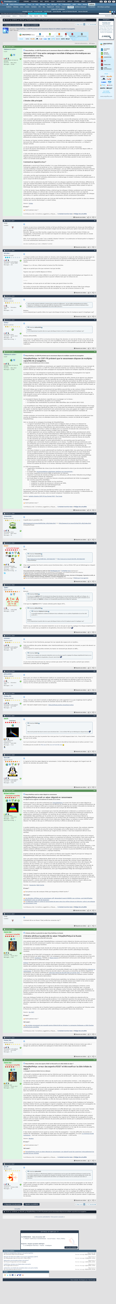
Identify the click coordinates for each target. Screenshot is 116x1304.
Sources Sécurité (82, 11)
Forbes (31, 203)
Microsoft (42, 4)
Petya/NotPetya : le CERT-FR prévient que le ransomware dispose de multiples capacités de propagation (46, 29)
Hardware (34, 7)
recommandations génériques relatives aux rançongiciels (54, 471)
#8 (94, 543)
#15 (94, 790)
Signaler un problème (31, 25)
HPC (39, 7)
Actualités (17, 1209)
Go (29, 1012)
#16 (94, 913)
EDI (59, 4)
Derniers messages (6, 15)
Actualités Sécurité (27, 11)
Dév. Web (54, 4)
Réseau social (22, 15)
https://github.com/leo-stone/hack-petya (61, 705)
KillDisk (25, 963)
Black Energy (54, 958)
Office (79, 4)
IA (33, 4)
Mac (44, 7)
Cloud (29, 4)
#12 (94, 693)
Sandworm (38, 958)
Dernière (93, 24)
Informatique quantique (103, 7)
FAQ (41, 1)
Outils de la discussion (81, 43)
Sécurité (70, 7)
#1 (94, 46)
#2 (94, 220)
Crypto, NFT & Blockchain (58, 9)
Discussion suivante (57, 1217)
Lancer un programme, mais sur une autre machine (18, 1253)
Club (89, 1)
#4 (94, 296)
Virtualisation (91, 7)
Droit (83, 1)
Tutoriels (34, 1)
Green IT (64, 7)
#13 (94, 715)
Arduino (27, 7)
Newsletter (60, 1)
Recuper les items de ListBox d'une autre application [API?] (21, 1257)
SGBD (74, 4)
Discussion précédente (43, 1217)
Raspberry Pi (50, 7)
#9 (94, 584)
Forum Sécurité (38, 11)
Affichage (91, 43)
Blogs (47, 1)
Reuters (31, 1138)
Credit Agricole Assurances (35, 1238)
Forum (7, 20)
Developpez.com (55, 571)
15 (15, 570)
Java (48, 4)
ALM (37, 4)
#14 (94, 754)
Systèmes (91, 4)
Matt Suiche (40, 885)
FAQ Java (43, 745)
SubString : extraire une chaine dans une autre (17, 1264)
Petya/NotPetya (58, 803)
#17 (94, 929)
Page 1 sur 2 (80, 24)
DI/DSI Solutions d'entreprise (18, 4)
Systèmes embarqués (80, 7)
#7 (94, 513)
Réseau (58, 7)
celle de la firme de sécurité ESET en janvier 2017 (64, 973)
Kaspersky (32, 885)
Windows (15, 7)
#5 (94, 319)
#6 (94, 351)
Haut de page (91, 1280)
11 (90, 217)
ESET (32, 1012)
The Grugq (59, 496)
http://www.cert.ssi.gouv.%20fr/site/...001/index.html (39, 523)
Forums (26, 1)
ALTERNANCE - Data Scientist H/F (33, 1237)
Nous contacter (74, 1280)
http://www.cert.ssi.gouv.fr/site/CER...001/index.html (75, 523)
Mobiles (85, 4)
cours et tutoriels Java (56, 745)
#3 (94, 250)
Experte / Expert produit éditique (33, 1243)
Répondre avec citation (80, 217)
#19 (94, 1059)
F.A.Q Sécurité (47, 11)
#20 (94, 1164)
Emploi (69, 1)
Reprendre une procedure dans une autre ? (16, 1260)
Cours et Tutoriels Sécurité (69, 11)
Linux (21, 7)
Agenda (36, 15)
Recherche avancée (110, 15)
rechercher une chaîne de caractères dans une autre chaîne (21, 1268)
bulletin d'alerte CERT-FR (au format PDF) (42, 496)
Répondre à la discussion (12, 25)
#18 (94, 1037)
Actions (14, 15)
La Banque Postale (32, 1245)
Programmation (66, 4)
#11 (94, 671)
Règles (45, 15)
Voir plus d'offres (71, 1247)
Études (76, 1)
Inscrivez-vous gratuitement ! (37, 13)
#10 (94, 635)
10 (90, 510)
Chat (53, 1)
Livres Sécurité (57, 11)
